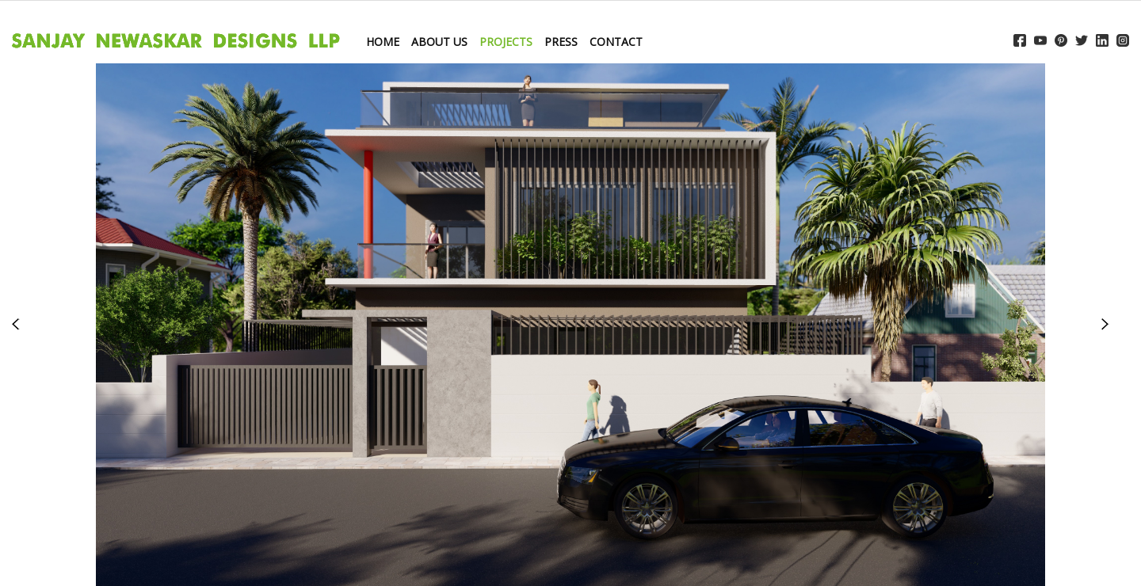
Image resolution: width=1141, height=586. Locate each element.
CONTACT (616, 41)
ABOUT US (439, 41)
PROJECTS (505, 41)
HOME (382, 41)
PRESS (561, 41)
